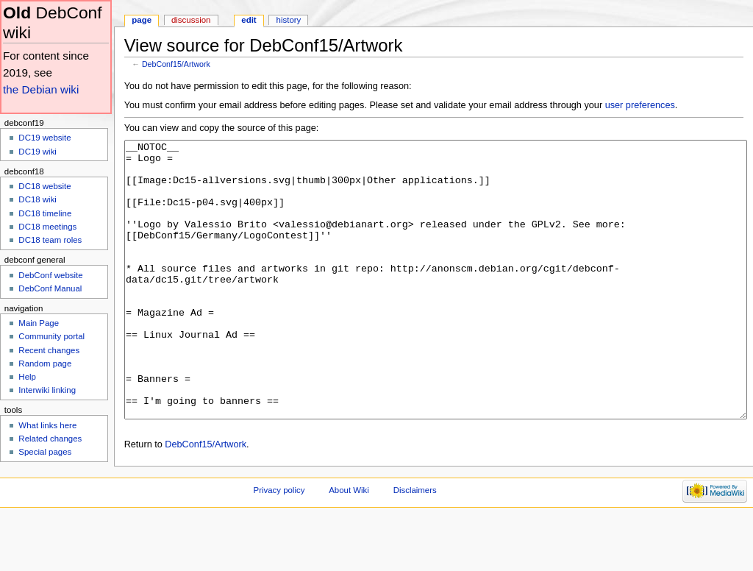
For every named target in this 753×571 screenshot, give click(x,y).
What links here (47, 425)
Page (141, 19)
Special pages (44, 451)
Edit (248, 19)
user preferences (640, 105)
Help (27, 376)
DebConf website (50, 275)
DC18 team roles (50, 239)
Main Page (38, 323)
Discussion (190, 19)
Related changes (50, 438)
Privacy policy (279, 545)
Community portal (51, 336)
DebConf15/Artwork (176, 64)
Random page (44, 363)
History (288, 19)
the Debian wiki (41, 89)
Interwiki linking (47, 390)
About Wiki (349, 545)
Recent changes (48, 350)
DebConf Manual (50, 288)
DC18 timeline (44, 213)
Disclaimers (415, 545)
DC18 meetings (47, 226)
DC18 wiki (37, 199)
